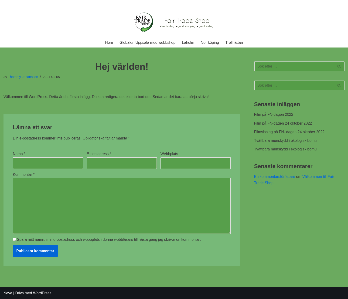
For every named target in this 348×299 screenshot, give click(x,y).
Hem (109, 42)
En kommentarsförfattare (274, 177)
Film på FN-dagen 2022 (273, 114)
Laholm (188, 42)
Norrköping (210, 42)
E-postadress (99, 154)
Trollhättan (234, 42)
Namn (19, 154)
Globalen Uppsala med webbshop (147, 42)
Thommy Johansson (23, 77)
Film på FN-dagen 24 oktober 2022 (283, 123)
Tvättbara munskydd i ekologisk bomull (286, 141)
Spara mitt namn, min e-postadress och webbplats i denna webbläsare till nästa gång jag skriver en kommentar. (109, 239)
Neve (7, 293)
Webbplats (169, 154)
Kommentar (23, 175)
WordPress (42, 293)
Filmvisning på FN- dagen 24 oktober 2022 (289, 132)
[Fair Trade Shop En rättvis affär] (174, 22)
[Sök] (294, 66)
